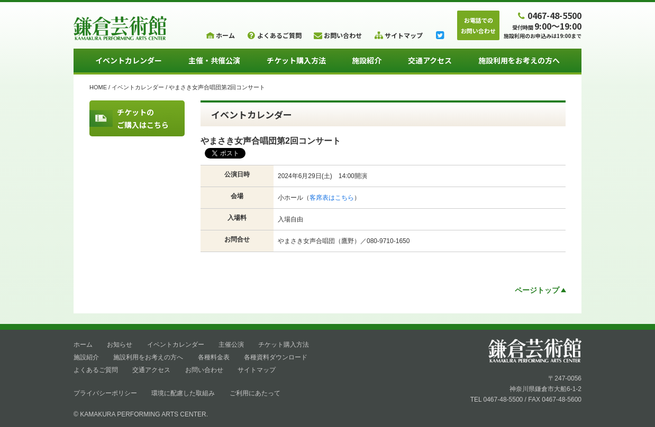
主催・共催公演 (214, 60)
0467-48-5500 (548, 15)
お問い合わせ (204, 370)
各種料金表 (214, 357)
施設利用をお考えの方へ (519, 60)
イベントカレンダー (128, 60)
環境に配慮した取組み (183, 393)
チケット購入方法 (296, 60)
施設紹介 (366, 60)
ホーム (83, 344)
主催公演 (231, 344)
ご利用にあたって (255, 393)
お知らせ (119, 344)
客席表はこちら (332, 197)
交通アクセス (430, 60)
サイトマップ (257, 370)
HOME (98, 87)
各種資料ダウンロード (275, 357)
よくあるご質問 (96, 370)
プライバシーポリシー (105, 393)
